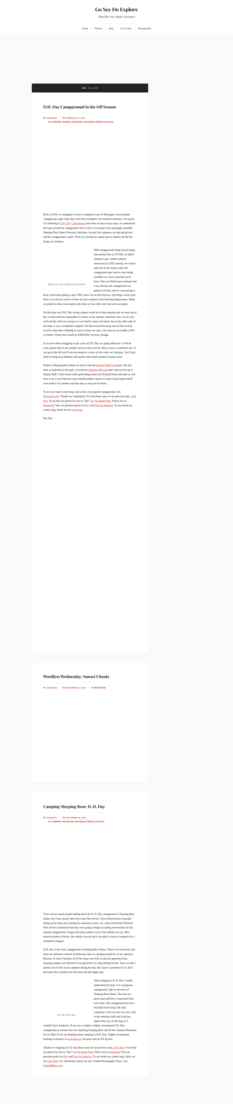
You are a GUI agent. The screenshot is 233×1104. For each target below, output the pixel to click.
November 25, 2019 (78, 843)
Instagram (48, 413)
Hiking (66, 130)
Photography (144, 28)
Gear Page (77, 418)
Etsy (87, 413)
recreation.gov (75, 1064)
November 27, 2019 (78, 704)
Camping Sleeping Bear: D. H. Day (88, 826)
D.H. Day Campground (72, 232)
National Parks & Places (98, 130)
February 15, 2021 (77, 126)
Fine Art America (104, 413)
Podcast (98, 28)
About (85, 28)
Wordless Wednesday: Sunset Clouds (86, 688)
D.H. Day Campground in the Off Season (86, 109)
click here (119, 1073)
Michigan (77, 130)
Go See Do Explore (116, 9)
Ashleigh (52, 126)
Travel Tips (126, 28)
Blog (111, 28)
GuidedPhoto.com (52, 1091)
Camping (56, 130)
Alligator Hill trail (98, 378)
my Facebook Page (101, 409)
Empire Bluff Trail (106, 373)
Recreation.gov (51, 404)
